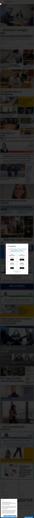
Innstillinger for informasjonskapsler (28, 517)
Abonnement (25, 1)
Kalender (32, 1)
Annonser (29, 1)
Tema (15, 1)
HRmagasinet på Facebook (20, 495)
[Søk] (0, 4)
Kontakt (22, 1)
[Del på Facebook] (30, 44)
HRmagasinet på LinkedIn (20, 494)
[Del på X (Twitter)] (32, 44)
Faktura (22, 259)
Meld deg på (4, 209)
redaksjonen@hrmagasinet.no (5, 492)
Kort (12, 259)
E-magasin (18, 488)
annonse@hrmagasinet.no (4, 493)
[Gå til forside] (7, 1)
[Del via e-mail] (33, 44)
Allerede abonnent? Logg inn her (17, 250)
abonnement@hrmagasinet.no (5, 495)
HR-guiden (18, 491)
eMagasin (19, 1)
